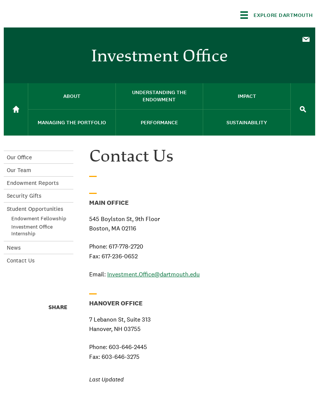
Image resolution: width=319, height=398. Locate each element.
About (72, 96)
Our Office (19, 157)
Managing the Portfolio (72, 122)
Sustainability (246, 122)
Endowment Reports (33, 182)
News (14, 247)
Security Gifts (24, 195)
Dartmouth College (63, 14)
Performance (159, 122)
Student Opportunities (35, 208)
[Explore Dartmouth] (276, 15)
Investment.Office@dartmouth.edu (153, 274)
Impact (247, 96)
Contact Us (21, 260)
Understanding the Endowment (159, 96)
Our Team (19, 170)
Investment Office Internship (32, 230)
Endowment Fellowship (38, 218)
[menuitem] (305, 38)
